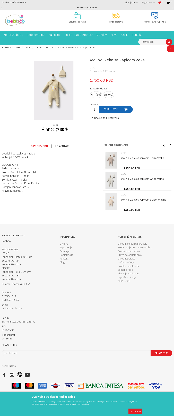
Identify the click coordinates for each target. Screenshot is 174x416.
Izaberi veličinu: (98, 88)
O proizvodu (39, 146)
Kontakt (64, 258)
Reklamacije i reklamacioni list (135, 247)
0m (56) (96, 94)
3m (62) (108, 94)
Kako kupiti (124, 281)
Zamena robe (125, 269)
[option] (87, 7)
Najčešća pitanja (127, 277)
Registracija (66, 255)
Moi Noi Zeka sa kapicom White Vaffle (142, 178)
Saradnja (64, 251)
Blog (62, 262)
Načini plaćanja (126, 262)
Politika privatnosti (128, 266)
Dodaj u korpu (111, 109)
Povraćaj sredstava (129, 251)
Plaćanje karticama (128, 273)
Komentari (62, 146)
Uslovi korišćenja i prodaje (132, 243)
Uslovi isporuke (126, 258)
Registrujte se (148, 2)
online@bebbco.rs (12, 308)
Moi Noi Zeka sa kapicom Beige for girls (143, 199)
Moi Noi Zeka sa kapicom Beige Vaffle (142, 158)
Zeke (62, 47)
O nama (64, 243)
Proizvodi (16, 47)
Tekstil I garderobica (33, 47)
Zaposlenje (66, 247)
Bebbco (5, 47)
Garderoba (51, 47)
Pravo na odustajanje (130, 255)
